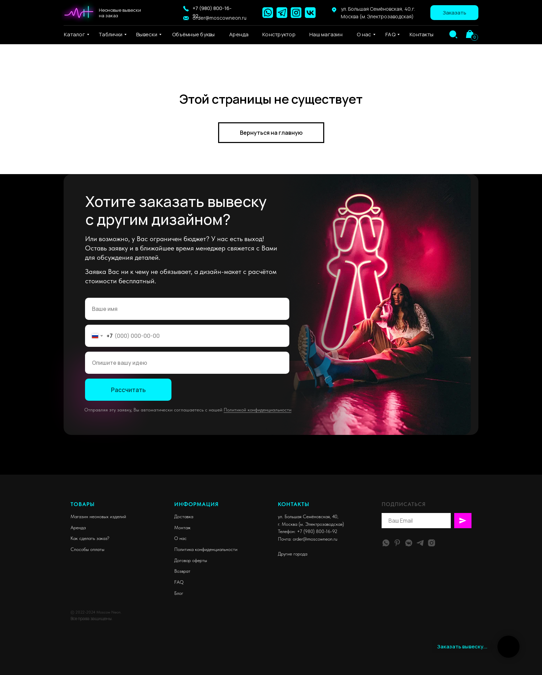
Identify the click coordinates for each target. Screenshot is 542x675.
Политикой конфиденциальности (257, 409)
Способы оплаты (87, 549)
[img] (453, 34)
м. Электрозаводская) (322, 524)
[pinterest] (397, 543)
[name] (187, 309)
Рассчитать (128, 390)
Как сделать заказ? (90, 538)
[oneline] (187, 363)
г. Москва (287, 524)
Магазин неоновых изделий (98, 516)
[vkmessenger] (408, 543)
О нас (180, 538)
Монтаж (182, 527)
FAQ (179, 582)
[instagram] (431, 543)
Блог (178, 593)
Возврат (182, 571)
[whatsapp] (386, 543)
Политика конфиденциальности (205, 549)
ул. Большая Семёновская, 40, (308, 516)
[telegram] (420, 543)
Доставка (183, 516)
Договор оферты (190, 560)
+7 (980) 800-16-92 (317, 531)
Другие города (292, 554)
